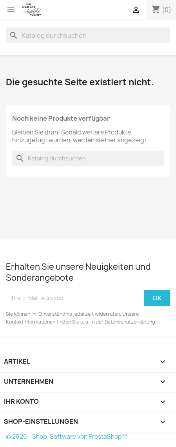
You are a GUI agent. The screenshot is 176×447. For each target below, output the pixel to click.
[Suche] (88, 35)
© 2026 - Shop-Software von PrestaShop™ (66, 436)
